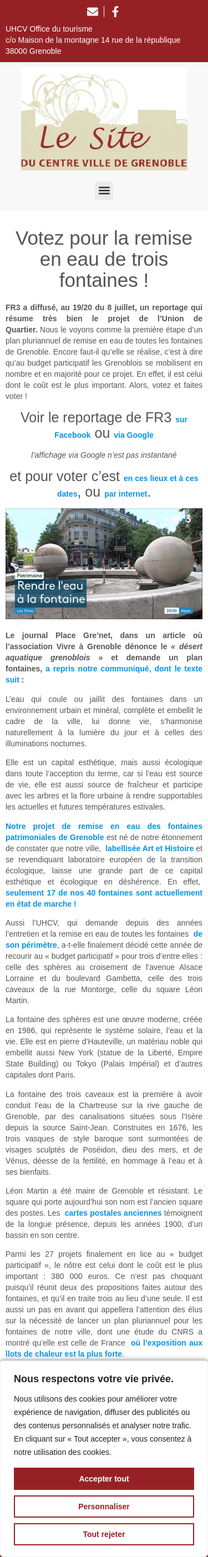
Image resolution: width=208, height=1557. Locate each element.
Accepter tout (104, 1478)
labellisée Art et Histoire (149, 848)
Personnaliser (104, 1506)
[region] (104, 1459)
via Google (134, 435)
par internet (125, 493)
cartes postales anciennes (113, 1213)
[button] (104, 190)
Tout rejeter (104, 1534)
